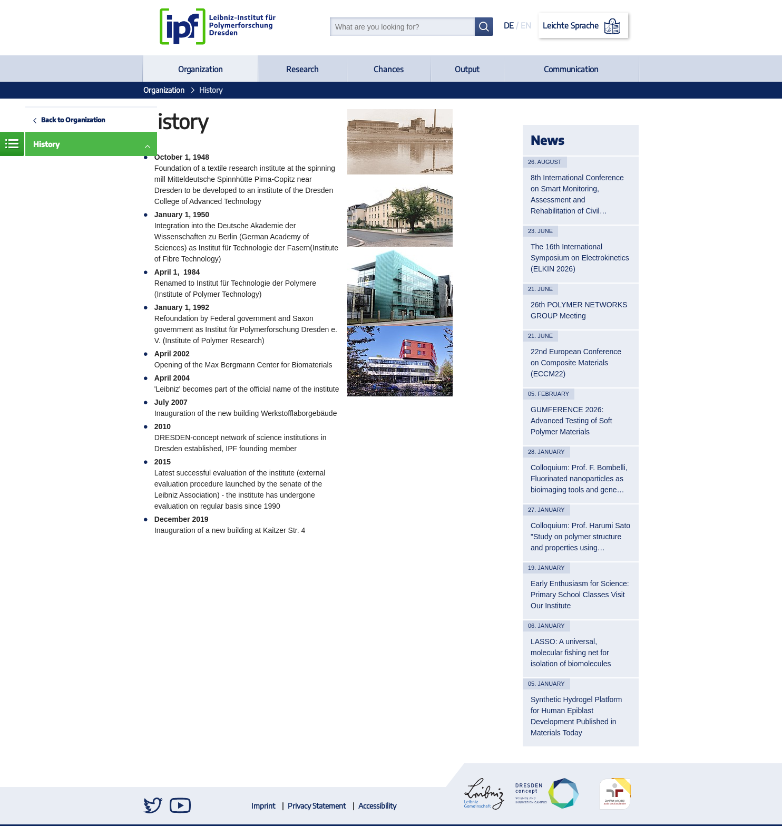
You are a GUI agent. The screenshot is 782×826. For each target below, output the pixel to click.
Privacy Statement (317, 805)
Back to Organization (73, 119)
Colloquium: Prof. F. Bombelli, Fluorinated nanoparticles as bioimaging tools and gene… (579, 478)
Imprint (263, 805)
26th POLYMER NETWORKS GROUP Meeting (579, 310)
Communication (571, 69)
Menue (12, 144)
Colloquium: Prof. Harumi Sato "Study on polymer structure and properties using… (580, 536)
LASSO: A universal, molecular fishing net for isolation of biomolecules (571, 652)
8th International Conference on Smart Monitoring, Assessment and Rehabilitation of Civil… (577, 194)
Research (302, 69)
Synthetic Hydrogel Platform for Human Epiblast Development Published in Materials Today (576, 716)
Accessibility (377, 805)
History (46, 144)
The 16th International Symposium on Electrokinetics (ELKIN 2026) (580, 257)
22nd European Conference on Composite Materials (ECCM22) (576, 362)
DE (509, 25)
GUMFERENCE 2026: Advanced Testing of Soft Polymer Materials (571, 420)
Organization (200, 69)
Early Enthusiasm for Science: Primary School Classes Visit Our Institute (580, 594)
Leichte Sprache (583, 26)
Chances (389, 69)
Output (467, 69)
